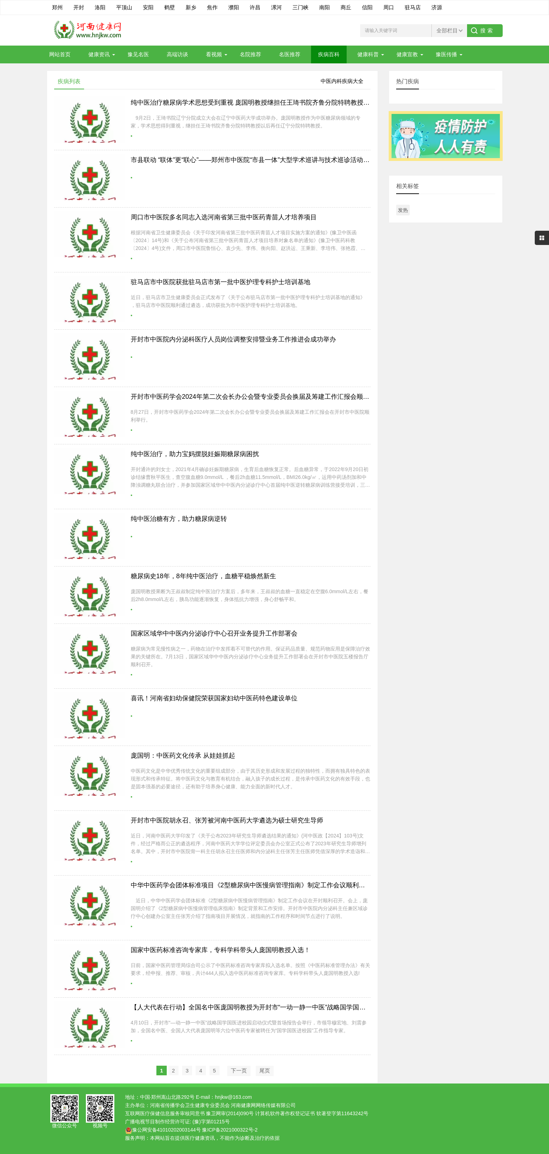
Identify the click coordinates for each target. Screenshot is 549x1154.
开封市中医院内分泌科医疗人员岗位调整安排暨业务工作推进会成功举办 (233, 339)
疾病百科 (329, 54)
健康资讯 (99, 54)
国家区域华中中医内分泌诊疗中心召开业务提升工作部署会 (214, 633)
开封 (78, 7)
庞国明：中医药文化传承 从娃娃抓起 (183, 755)
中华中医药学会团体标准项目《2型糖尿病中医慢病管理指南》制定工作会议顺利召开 (251, 885)
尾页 (264, 1070)
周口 (388, 7)
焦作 (212, 7)
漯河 (276, 7)
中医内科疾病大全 (342, 81)
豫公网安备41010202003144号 (166, 1130)
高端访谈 (177, 54)
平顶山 (124, 7)
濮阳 (233, 7)
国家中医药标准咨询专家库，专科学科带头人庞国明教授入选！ (220, 950)
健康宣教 (407, 54)
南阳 (324, 7)
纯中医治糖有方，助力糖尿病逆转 (179, 518)
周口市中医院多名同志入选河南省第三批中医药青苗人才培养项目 (224, 217)
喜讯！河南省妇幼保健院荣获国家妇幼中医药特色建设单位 (214, 698)
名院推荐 (250, 54)
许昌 (255, 7)
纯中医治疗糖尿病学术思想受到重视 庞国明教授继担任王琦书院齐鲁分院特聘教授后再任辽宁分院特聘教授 (282, 102)
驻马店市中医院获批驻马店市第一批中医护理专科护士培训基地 (220, 282)
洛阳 (100, 7)
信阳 (367, 7)
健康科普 (368, 54)
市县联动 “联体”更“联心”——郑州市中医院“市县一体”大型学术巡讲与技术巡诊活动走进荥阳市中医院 (273, 159)
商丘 (346, 7)
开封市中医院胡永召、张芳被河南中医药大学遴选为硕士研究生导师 (227, 820)
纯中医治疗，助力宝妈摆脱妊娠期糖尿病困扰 (195, 454)
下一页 (239, 1070)
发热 (403, 210)
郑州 (57, 7)
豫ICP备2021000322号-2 (230, 1130)
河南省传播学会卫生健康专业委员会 (190, 1105)
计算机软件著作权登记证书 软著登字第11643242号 (311, 1113)
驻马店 (413, 7)
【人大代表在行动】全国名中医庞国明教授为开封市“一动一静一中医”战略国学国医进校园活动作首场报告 (280, 1007)
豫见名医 (138, 54)
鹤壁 (169, 7)
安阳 (148, 7)
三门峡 (300, 7)
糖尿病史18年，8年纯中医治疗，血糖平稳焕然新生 (203, 576)
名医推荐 (289, 54)
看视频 (214, 54)
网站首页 (60, 54)
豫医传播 (446, 54)
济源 (436, 7)
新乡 (191, 7)
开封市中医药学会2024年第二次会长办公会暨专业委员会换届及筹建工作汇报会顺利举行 (256, 396)
